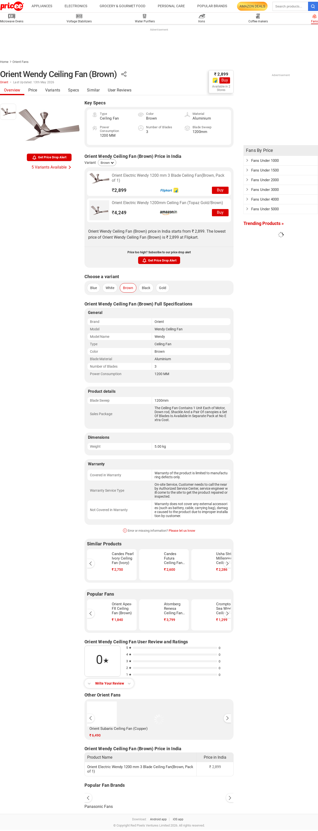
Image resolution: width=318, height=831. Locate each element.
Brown (128, 288)
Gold (162, 288)
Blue (93, 288)
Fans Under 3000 (265, 189)
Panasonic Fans (98, 806)
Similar (93, 90)
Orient (4, 82)
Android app (158, 819)
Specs (73, 90)
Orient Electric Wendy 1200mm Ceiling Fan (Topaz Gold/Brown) (167, 202)
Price (32, 90)
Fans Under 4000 (265, 199)
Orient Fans (20, 62)
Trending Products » (263, 223)
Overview (12, 90)
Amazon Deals (252, 6)
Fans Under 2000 (265, 180)
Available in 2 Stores (221, 88)
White (110, 288)
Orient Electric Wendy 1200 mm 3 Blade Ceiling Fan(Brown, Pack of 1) (168, 178)
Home (4, 62)
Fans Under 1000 (265, 160)
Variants (52, 90)
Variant (90, 163)
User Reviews (119, 90)
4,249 (119, 213)
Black (146, 288)
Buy (224, 80)
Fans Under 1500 (265, 170)
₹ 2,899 (221, 74)
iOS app (178, 819)
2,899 (119, 190)
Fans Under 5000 (265, 209)
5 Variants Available (49, 167)
